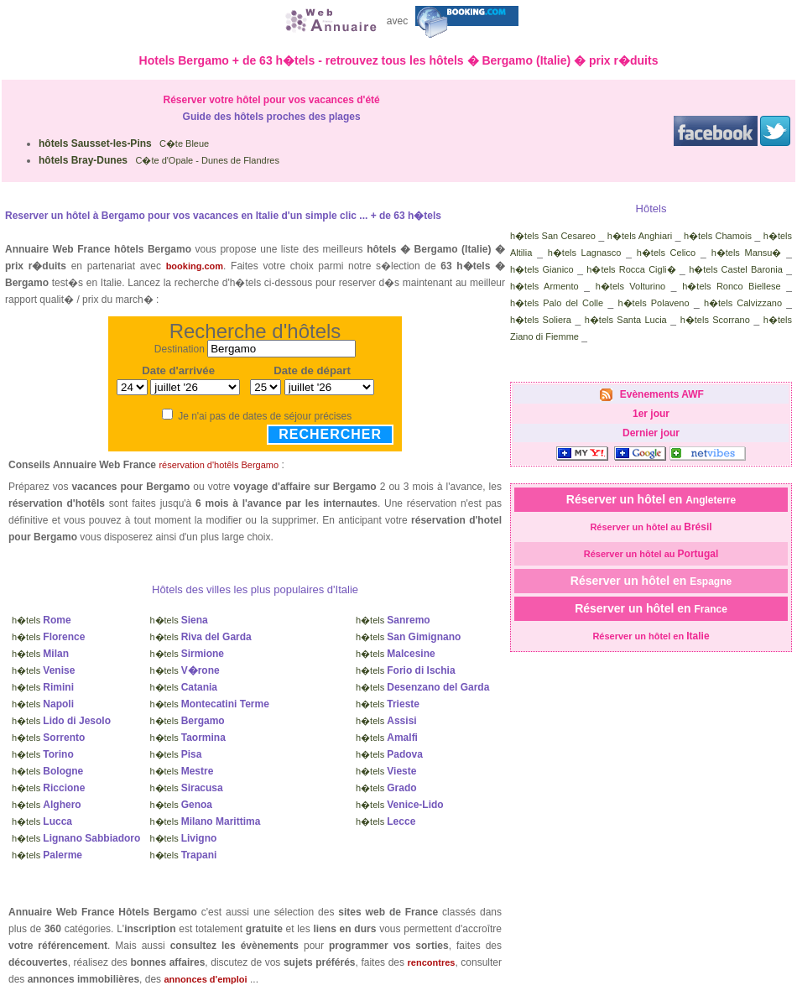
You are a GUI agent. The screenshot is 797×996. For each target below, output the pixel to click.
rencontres (432, 962)
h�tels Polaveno (653, 303)
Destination (179, 349)
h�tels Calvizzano (743, 303)
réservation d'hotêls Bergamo (219, 465)
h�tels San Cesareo (553, 236)
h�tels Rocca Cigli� (630, 269)
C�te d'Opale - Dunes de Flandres (159, 160)
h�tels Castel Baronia (736, 269)
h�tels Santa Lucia (626, 320)
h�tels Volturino (630, 286)
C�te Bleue (124, 143)
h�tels (41, 620)
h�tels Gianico (542, 269)
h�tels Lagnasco (585, 253)
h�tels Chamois (718, 236)
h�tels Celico (666, 253)
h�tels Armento (544, 286)
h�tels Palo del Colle (556, 303)
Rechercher (330, 434)
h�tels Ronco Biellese (731, 286)
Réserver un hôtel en (651, 499)
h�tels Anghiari (639, 236)
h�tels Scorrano (715, 320)
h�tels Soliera (540, 320)
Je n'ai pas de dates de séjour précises (265, 416)
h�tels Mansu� (746, 253)
